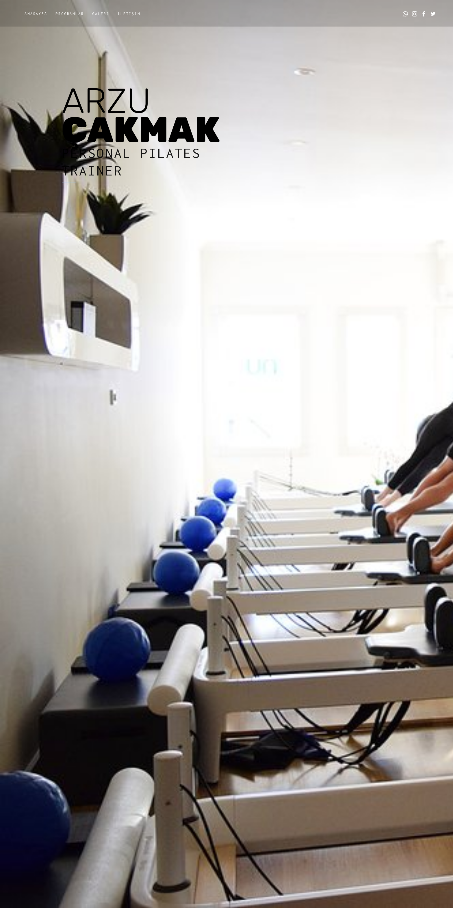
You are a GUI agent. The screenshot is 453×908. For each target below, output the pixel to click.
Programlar (69, 14)
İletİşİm (129, 14)
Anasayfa (36, 14)
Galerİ (100, 14)
